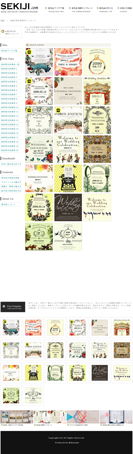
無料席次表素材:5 (9, 86)
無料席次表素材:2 (9, 73)
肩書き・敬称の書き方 (11, 186)
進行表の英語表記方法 (11, 191)
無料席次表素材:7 (9, 94)
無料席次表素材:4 (9, 82)
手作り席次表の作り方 (11, 164)
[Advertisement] (12, 217)
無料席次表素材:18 (10, 142)
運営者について (8, 204)
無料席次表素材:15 (10, 129)
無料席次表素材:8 (9, 99)
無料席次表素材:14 (10, 125)
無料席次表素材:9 (9, 103)
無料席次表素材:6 (9, 90)
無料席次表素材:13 (10, 120)
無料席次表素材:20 (10, 150)
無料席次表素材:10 (10, 107)
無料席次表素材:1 (9, 69)
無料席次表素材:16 (10, 133)
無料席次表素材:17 (10, 137)
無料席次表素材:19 (10, 146)
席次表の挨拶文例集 (10, 178)
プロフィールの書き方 (11, 182)
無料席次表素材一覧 (10, 64)
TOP (3, 20)
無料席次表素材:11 (10, 112)
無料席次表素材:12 (10, 116)
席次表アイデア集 (9, 51)
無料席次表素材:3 (9, 77)
